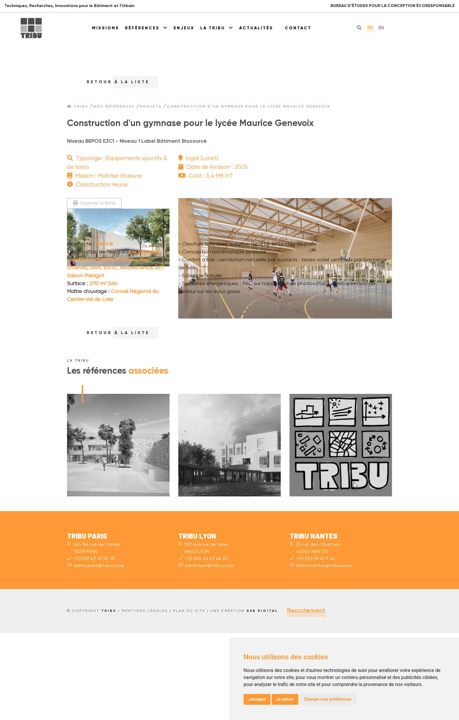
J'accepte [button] (257, 699)
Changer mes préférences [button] (328, 699)
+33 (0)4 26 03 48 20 (203, 645)
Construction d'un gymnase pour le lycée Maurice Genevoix (248, 106)
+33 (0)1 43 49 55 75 (91, 645)
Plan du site (189, 698)
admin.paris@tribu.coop (95, 652)
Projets (151, 106)
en (381, 28)
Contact (298, 28)
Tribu (77, 106)
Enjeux (184, 28)
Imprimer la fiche (94, 203)
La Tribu (216, 28)
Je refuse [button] (285, 699)
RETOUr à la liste (113, 82)
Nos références (114, 106)
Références (146, 28)
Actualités (256, 28)
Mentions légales (145, 698)
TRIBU (109, 698)
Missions (105, 28)
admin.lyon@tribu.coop (206, 652)
